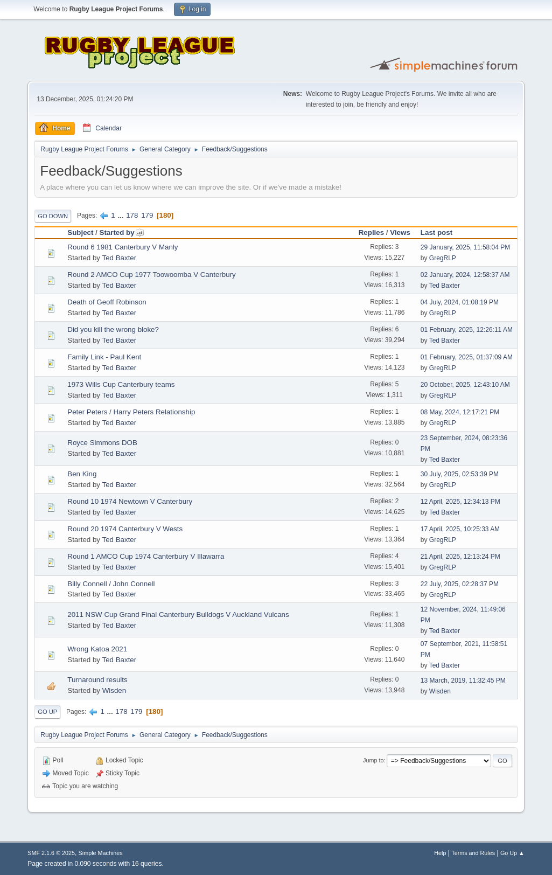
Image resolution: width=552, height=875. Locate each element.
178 (132, 215)
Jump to (373, 760)
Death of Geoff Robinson (106, 302)
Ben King (81, 474)
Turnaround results (97, 680)
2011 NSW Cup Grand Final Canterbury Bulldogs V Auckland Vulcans (178, 614)
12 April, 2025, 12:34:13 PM (460, 501)
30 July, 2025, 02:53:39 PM (460, 474)
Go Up (47, 712)
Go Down (53, 216)
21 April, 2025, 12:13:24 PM (460, 556)
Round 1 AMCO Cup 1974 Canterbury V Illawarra (145, 556)
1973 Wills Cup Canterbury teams (120, 384)
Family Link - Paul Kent (104, 357)
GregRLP (442, 258)
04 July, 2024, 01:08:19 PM (460, 302)
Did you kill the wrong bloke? (113, 329)
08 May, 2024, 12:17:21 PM (460, 412)
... (121, 215)
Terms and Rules (473, 853)
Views (400, 232)
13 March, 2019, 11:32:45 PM (463, 680)
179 (147, 215)
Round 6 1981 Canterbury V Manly (122, 247)
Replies (371, 232)
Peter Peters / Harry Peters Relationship (131, 412)
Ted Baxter (119, 258)
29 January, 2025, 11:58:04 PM (465, 247)
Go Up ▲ (512, 853)
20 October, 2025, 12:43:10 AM (465, 384)
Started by (122, 232)
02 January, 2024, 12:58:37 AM (465, 275)
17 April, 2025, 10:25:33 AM (460, 529)
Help (440, 853)
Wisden (114, 690)
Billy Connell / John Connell (111, 584)
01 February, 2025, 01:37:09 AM (467, 357)
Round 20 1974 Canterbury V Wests (125, 529)
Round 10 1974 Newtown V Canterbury (129, 501)
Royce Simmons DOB (102, 443)
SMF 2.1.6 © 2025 (51, 853)
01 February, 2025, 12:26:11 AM (467, 330)
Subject (80, 232)
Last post (436, 232)
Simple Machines (101, 853)
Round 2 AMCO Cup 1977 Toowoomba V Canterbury (151, 274)
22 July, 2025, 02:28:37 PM (460, 584)
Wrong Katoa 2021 (97, 649)
